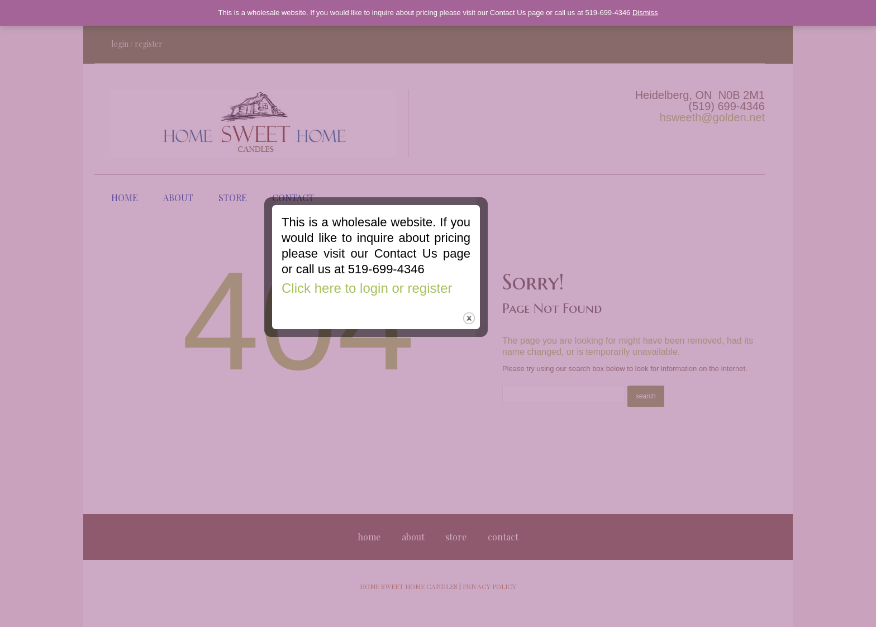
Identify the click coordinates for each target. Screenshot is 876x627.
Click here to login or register (429, 331)
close (531, 362)
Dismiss (645, 12)
